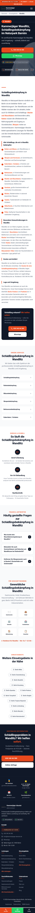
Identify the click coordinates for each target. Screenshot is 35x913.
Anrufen (6, 910)
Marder (3, 237)
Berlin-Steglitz (26, 695)
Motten (6, 193)
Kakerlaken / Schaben (11, 164)
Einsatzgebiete (13, 13)
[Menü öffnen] (31, 8)
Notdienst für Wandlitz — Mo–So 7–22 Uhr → (17, 641)
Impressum (8, 904)
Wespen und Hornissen (12, 158)
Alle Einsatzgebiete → (25, 865)
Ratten (3, 119)
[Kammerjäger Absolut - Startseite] (8, 8)
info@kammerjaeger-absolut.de (11, 836)
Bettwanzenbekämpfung (8, 859)
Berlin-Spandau (9, 690)
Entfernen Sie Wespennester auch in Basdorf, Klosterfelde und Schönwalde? (15, 561)
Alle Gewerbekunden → (8, 892)
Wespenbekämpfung (7, 865)
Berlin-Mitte (17, 669)
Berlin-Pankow (13, 292)
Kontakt (21, 887)
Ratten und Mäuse (10, 149)
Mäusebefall (5, 251)
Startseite (4, 13)
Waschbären (14, 232)
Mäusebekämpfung (7, 868)
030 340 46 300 (18, 4)
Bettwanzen (8, 173)
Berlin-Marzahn (17, 711)
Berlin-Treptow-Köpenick (17, 701)
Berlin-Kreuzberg (17, 685)
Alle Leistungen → (6, 871)
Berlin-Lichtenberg (17, 706)
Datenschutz (17, 904)
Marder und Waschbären (12, 179)
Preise (21, 881)
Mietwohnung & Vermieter (6, 888)
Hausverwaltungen (6, 881)
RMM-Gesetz (26, 904)
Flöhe (6, 212)
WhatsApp (17, 56)
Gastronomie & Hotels (7, 884)
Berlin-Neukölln (17, 680)
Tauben (6, 200)
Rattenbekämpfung (7, 855)
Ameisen (7, 187)
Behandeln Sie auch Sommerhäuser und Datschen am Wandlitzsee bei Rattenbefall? (15, 549)
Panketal (24, 292)
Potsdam (21, 862)
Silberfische (8, 206)
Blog (20, 890)
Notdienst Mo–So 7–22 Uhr (10, 1)
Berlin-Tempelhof (10, 695)
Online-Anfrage (11, 765)
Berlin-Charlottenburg (17, 675)
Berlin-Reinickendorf (18, 716)
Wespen (16, 125)
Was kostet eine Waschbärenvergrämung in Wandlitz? (13, 537)
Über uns (21, 884)
